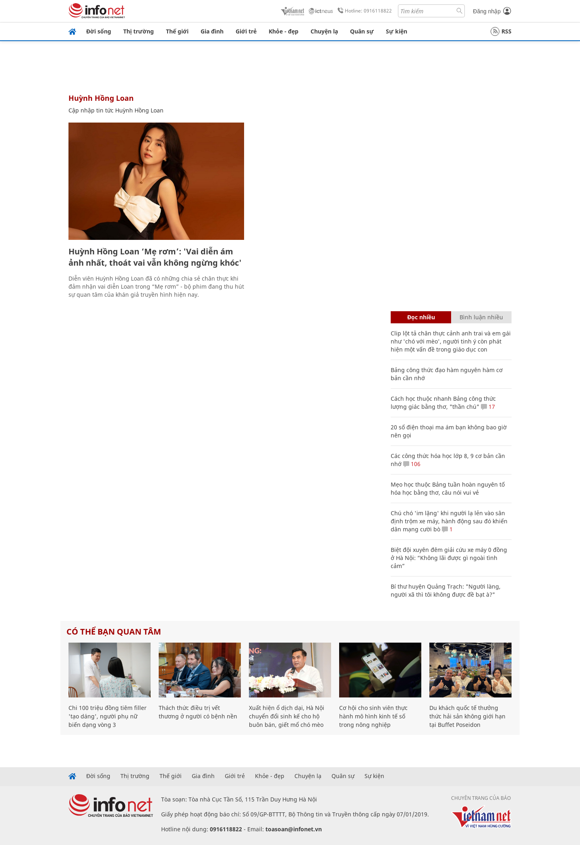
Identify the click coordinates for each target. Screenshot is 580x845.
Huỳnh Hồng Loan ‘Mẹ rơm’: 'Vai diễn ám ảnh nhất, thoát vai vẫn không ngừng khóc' (155, 257)
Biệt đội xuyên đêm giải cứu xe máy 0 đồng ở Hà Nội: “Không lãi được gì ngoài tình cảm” (449, 558)
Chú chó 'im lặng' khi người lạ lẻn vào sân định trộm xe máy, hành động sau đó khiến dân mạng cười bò (449, 521)
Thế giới (177, 31)
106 (411, 464)
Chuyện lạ (324, 31)
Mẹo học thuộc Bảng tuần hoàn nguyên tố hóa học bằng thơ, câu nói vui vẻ (448, 488)
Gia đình (212, 31)
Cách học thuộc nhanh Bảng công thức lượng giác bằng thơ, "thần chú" (443, 402)
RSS (501, 31)
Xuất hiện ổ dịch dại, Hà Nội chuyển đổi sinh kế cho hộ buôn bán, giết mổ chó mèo (286, 716)
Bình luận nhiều (481, 317)
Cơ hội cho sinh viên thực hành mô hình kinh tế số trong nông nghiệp (373, 716)
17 (488, 406)
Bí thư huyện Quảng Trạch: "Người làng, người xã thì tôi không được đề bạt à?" (446, 590)
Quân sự (362, 31)
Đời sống (98, 31)
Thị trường (138, 31)
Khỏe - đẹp (283, 31)
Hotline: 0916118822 (363, 11)
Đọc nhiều (421, 317)
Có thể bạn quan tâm (113, 631)
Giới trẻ (246, 31)
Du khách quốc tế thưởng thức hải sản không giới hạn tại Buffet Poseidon (467, 716)
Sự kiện (396, 31)
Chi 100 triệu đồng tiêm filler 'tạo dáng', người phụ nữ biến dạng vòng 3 (107, 716)
